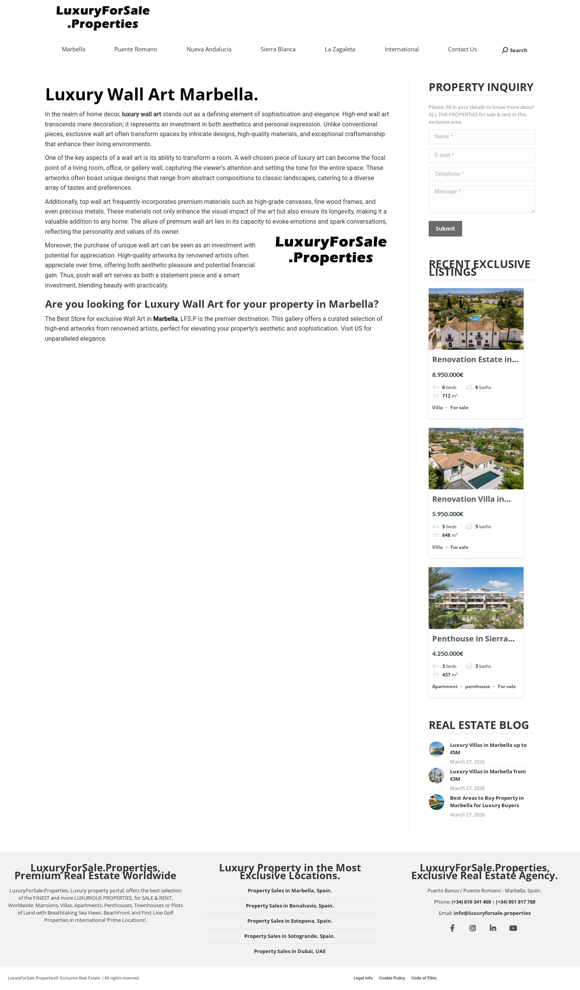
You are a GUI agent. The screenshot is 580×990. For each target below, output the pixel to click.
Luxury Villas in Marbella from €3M (488, 775)
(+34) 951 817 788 (515, 901)
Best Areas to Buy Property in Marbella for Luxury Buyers (487, 801)
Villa (437, 407)
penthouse (477, 686)
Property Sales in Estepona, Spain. (290, 920)
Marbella (165, 318)
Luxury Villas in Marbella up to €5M (488, 748)
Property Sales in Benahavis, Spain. (290, 905)
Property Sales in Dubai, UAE (290, 951)
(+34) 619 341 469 (471, 901)
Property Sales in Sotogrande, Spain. (289, 935)
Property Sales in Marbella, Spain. (290, 890)
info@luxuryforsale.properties (492, 912)
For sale (459, 407)
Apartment (444, 686)
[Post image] (436, 749)
